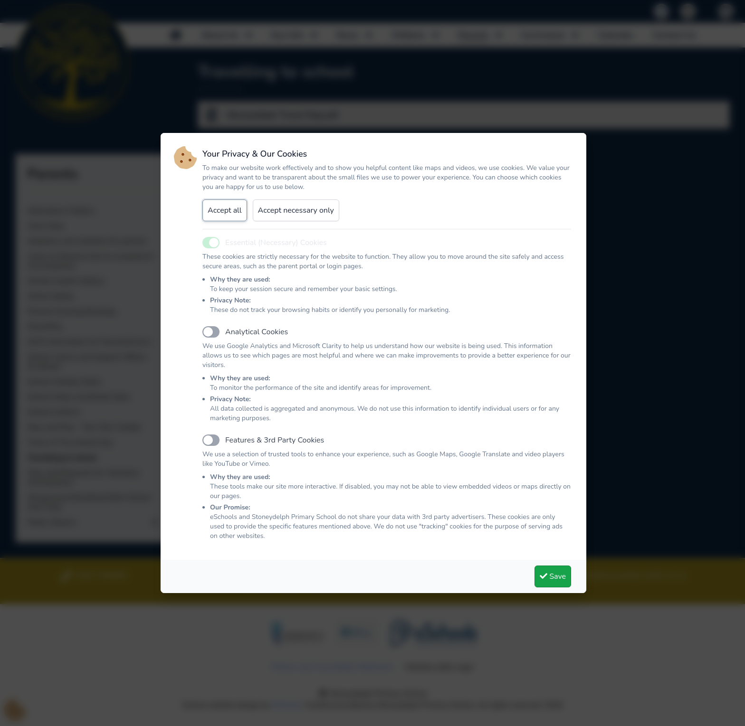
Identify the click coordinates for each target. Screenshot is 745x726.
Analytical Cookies (256, 332)
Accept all (225, 210)
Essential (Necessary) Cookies (276, 242)
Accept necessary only (296, 210)
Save (553, 576)
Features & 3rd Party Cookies (274, 440)
